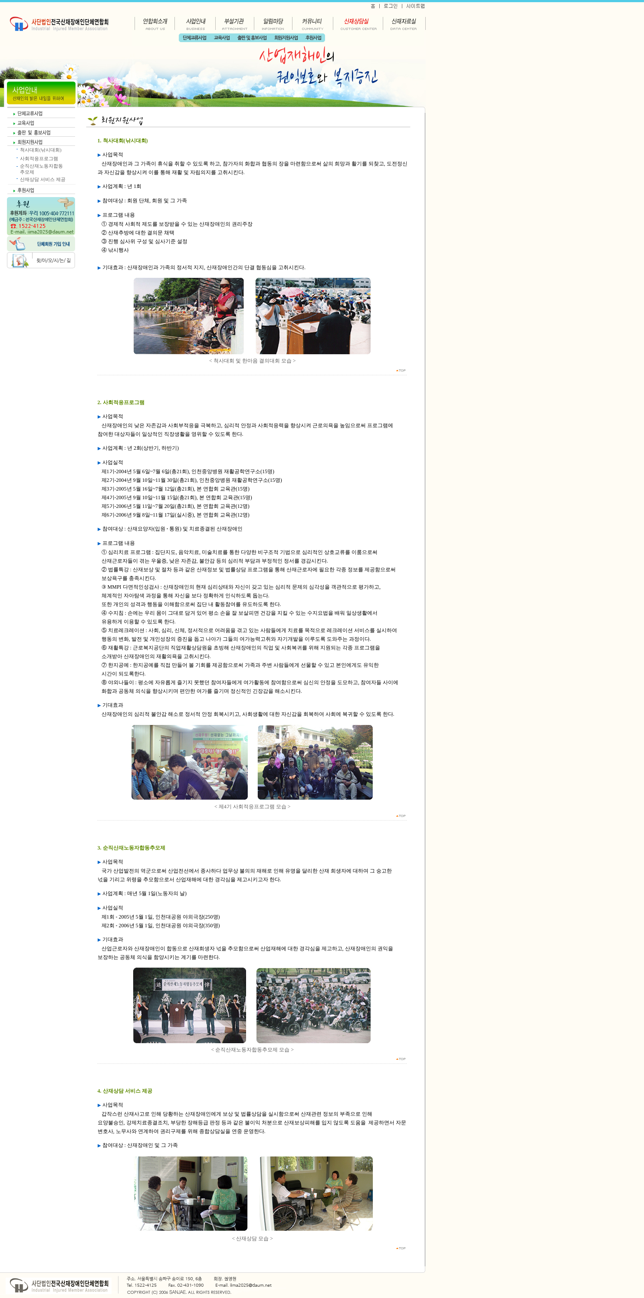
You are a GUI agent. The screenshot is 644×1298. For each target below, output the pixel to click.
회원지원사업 (286, 38)
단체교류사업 (194, 38)
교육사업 (222, 38)
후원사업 (313, 38)
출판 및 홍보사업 (251, 38)
